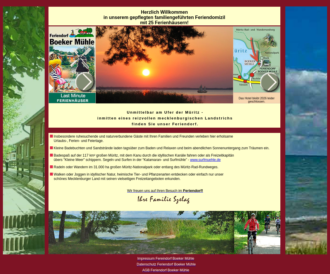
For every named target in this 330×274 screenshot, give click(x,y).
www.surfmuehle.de (205, 160)
